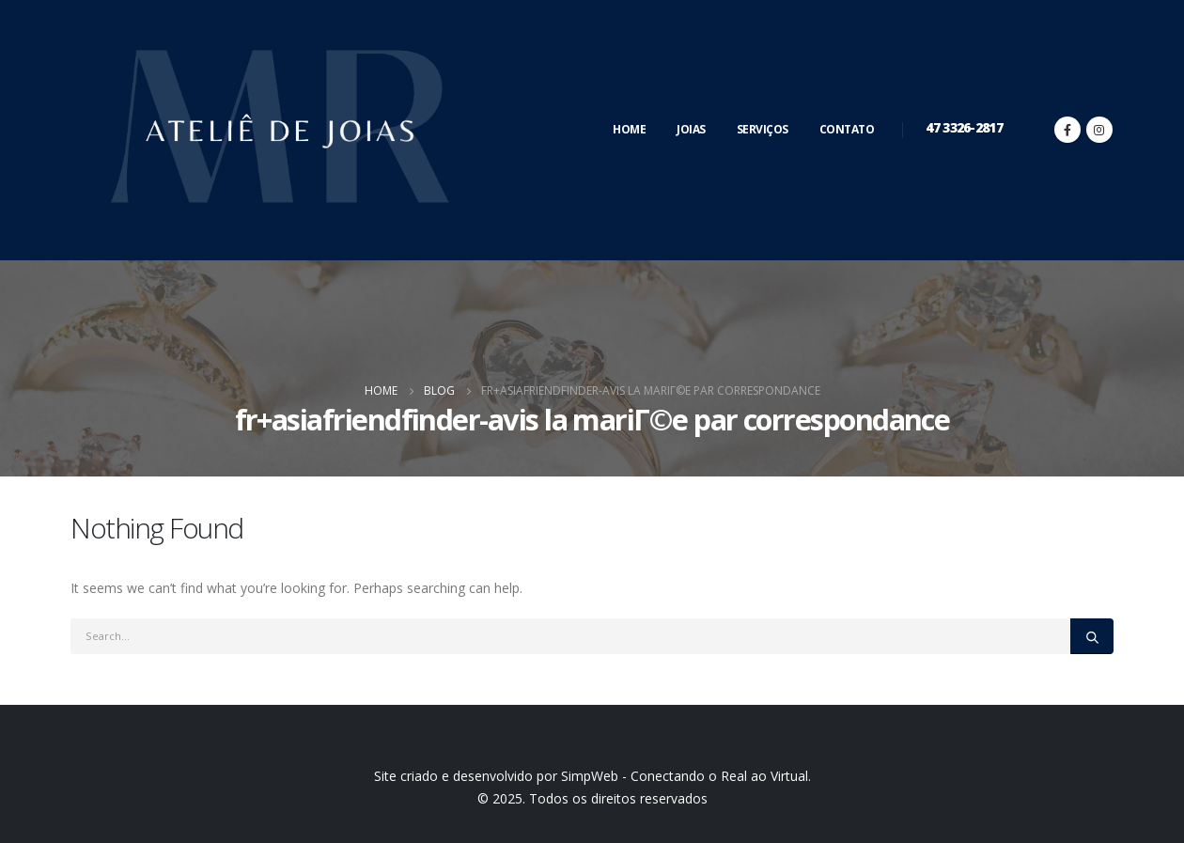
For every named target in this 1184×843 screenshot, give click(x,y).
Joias (691, 129)
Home (629, 129)
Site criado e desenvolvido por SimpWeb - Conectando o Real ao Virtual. (592, 776)
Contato (847, 129)
